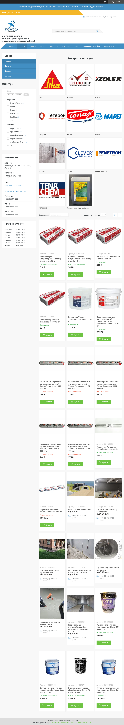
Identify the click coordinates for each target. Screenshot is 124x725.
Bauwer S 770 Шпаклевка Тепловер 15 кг (108, 257)
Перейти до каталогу (92, 6)
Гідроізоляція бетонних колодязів (108, 568)
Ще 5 (11, 120)
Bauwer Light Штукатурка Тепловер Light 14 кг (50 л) (50, 258)
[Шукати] (97, 31)
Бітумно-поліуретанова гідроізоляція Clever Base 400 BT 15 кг (52, 690)
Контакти (54, 46)
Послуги (32, 46)
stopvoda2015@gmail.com (15, 191)
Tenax (69, 134)
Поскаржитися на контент (59, 722)
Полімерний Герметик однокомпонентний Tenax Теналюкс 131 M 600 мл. (79, 447)
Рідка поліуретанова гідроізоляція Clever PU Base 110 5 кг (108, 627)
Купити (49, 274)
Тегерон (42, 134)
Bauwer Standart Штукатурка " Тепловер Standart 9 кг (79, 258)
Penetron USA (101, 171)
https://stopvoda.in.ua (13, 185)
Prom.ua (75, 720)
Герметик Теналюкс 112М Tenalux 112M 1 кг (51, 510)
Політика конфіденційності (81, 722)
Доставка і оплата (70, 46)
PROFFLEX (43, 208)
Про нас (43, 46)
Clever (69, 171)
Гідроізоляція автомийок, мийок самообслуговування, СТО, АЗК (78, 628)
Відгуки (7, 76)
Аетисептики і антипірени (78, 208)
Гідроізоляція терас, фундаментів (50, 571)
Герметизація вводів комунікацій (50, 623)
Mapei (97, 134)
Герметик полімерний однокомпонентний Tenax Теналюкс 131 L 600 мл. (50, 447)
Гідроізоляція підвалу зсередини (107, 510)
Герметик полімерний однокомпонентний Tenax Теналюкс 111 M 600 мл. (79, 385)
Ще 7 (11, 145)
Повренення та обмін (91, 46)
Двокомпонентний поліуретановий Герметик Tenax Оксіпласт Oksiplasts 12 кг (108, 321)
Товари (22, 46)
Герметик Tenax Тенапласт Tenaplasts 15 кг (80, 319)
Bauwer (70, 97)
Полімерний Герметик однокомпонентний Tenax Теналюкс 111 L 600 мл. (107, 385)
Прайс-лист (109, 46)
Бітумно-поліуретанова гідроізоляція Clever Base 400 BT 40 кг (109, 690)
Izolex (97, 97)
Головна (11, 46)
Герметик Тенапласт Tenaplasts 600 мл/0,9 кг (108, 448)
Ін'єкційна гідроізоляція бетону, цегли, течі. (79, 571)
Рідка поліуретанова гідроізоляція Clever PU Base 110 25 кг (79, 690)
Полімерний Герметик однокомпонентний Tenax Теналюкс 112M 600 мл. (50, 385)
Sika (40, 97)
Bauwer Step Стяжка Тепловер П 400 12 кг (50, 320)
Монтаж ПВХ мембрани (79, 509)
